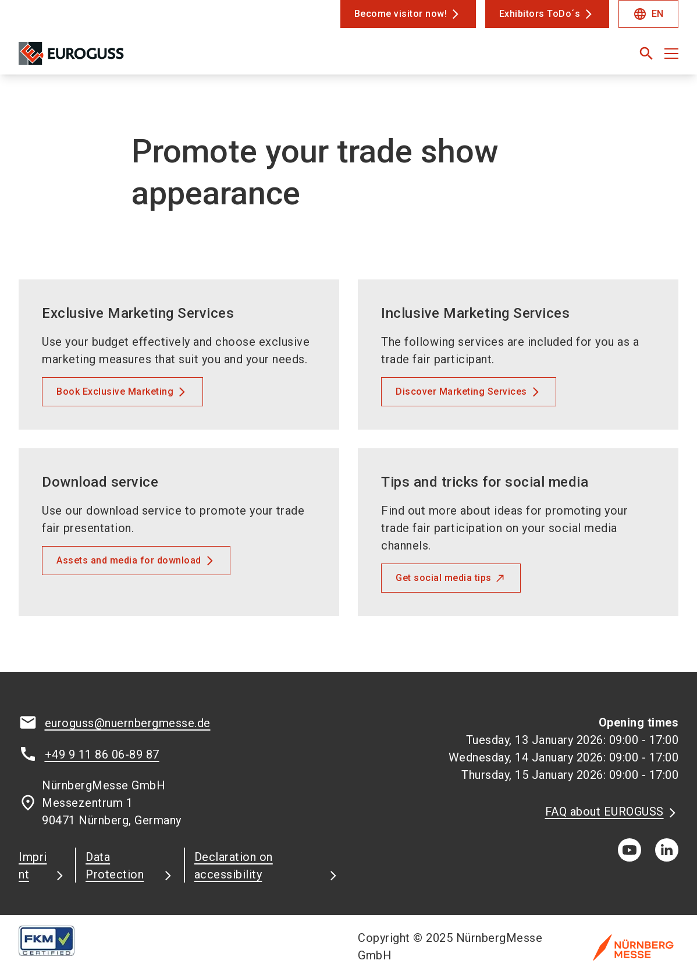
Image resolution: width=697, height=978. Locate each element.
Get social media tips (444, 577)
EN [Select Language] (648, 14)
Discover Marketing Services (461, 391)
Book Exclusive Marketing (114, 391)
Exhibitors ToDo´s (540, 13)
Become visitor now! (400, 13)
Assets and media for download (128, 560)
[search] (646, 53)
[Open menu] (671, 54)
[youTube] (629, 850)
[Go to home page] (94, 58)
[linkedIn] (666, 850)
